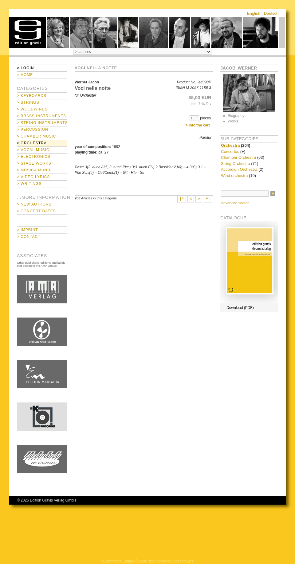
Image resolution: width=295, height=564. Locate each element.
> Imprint (27, 230)
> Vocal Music (33, 150)
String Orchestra (235, 163)
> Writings (29, 184)
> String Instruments (42, 123)
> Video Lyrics (33, 177)
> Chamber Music (36, 136)
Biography (236, 116)
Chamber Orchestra (238, 157)
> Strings (28, 102)
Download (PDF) (240, 308)
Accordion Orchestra (239, 169)
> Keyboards (31, 96)
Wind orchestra (234, 175)
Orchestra (230, 145)
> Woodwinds (32, 109)
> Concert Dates (36, 211)
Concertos (230, 151)
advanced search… (237, 203)
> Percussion (32, 129)
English (253, 13)
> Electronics (33, 156)
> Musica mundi (34, 170)
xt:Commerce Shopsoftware (171, 561)
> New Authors (34, 204)
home (27, 32)
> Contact (28, 236)
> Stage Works (34, 163)
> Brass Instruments (41, 116)
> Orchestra (32, 143)
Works (233, 121)
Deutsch (271, 13)
